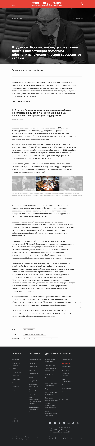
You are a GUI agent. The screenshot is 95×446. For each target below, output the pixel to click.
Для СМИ (65, 399)
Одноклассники (80, 307)
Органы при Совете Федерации (33, 392)
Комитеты (65, 370)
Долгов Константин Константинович (34, 334)
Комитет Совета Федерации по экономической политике (41, 339)
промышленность (29, 329)
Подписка (15, 376)
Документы (49, 374)
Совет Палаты (33, 367)
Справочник (16, 379)
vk (50, 423)
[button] (13, 4)
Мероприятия (50, 389)
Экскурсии (15, 386)
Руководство (33, 363)
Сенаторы (32, 370)
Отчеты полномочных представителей (50, 405)
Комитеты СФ (33, 374)
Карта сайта (16, 383)
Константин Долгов (21, 85)
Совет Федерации (35, 360)
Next (55, 183)
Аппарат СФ (33, 381)
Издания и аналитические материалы (51, 413)
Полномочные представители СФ (34, 409)
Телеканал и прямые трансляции (66, 394)
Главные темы (67, 360)
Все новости (17, 18)
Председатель (66, 367)
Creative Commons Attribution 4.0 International (65, 439)
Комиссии (32, 377)
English (14, 390)
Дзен (55, 423)
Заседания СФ (50, 365)
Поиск (14, 369)
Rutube (73, 423)
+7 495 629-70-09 (64, 428)
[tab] (80, 308)
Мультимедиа (66, 388)
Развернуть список (80, 312)
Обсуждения (16, 372)
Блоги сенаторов (67, 385)
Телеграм (68, 423)
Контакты (15, 360)
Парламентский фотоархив (77, 423)
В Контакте (81, 302)
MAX (64, 423)
